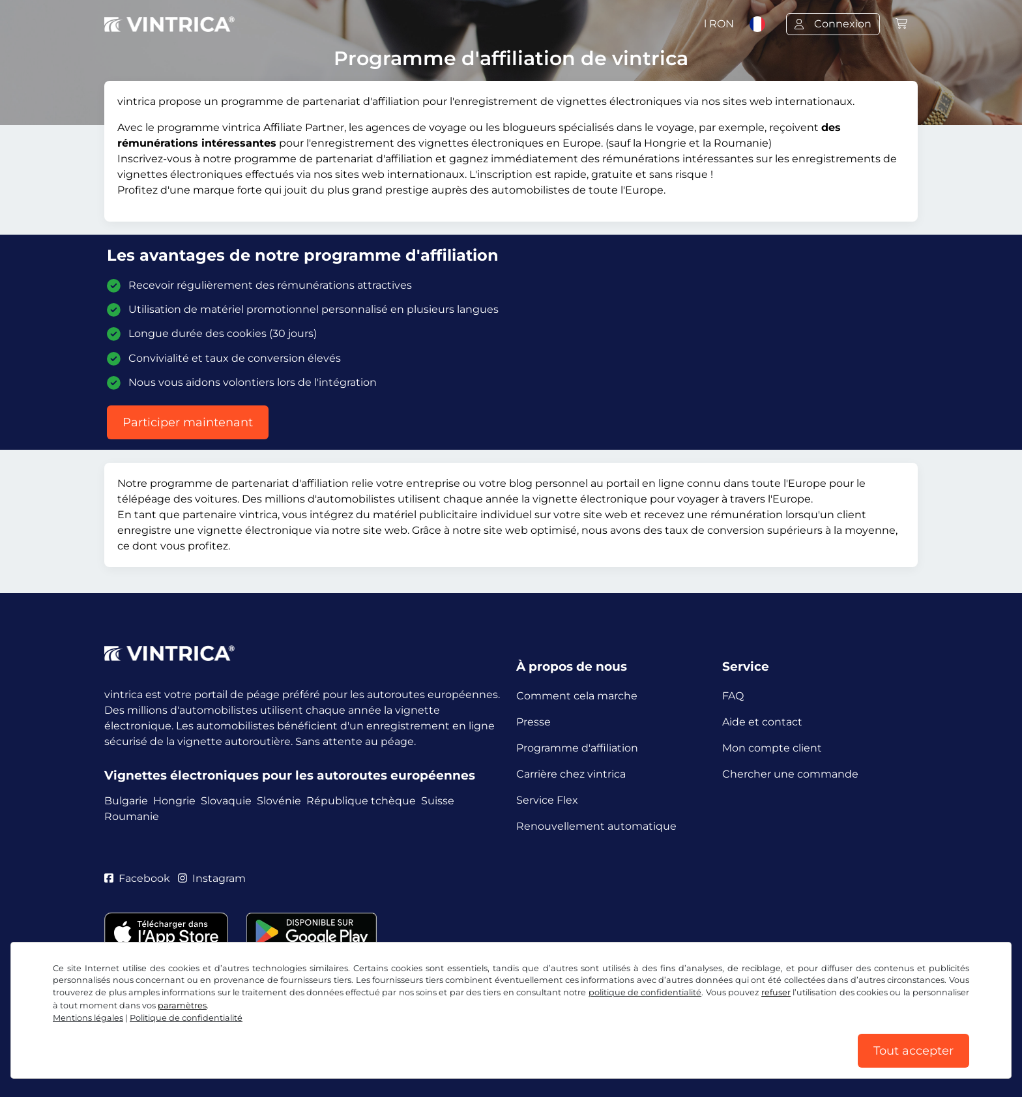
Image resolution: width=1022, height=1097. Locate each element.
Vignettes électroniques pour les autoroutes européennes (289, 775)
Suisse (437, 801)
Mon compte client (772, 748)
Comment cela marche (576, 696)
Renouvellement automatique (596, 826)
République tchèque (361, 801)
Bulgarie (126, 801)
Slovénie (279, 801)
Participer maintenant (188, 422)
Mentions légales (88, 1018)
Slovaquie (226, 801)
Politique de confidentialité (186, 1018)
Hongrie (174, 801)
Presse (533, 722)
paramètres (182, 1005)
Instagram (212, 878)
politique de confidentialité (645, 992)
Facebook (137, 878)
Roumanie (131, 816)
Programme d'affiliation (577, 748)
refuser (776, 992)
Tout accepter (913, 1051)
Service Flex (547, 800)
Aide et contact (762, 722)
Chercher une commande (790, 774)
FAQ (733, 696)
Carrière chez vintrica (571, 774)
